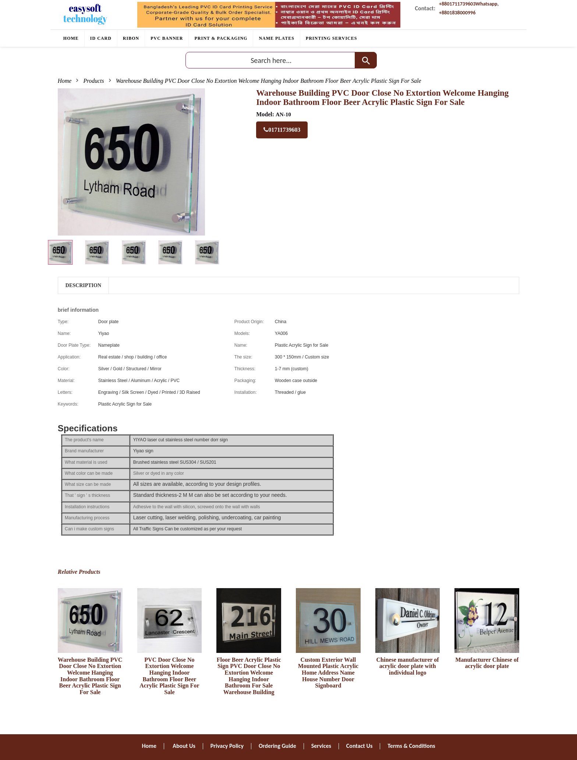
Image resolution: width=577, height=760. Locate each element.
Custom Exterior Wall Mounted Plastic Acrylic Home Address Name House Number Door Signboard (328, 673)
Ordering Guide (277, 745)
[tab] (60, 252)
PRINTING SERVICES (331, 38)
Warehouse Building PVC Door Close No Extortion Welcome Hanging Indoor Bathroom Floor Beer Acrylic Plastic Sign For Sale (90, 676)
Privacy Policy (227, 745)
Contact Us (359, 745)
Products (94, 81)
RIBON (131, 38)
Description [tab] (83, 285)
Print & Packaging (220, 38)
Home (71, 38)
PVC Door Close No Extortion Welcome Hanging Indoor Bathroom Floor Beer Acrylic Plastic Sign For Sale (169, 676)
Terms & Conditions (411, 745)
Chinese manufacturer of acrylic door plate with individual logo (407, 666)
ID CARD (100, 38)
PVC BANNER (167, 38)
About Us (184, 745)
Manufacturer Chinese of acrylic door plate (486, 663)
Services (321, 745)
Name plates (276, 38)
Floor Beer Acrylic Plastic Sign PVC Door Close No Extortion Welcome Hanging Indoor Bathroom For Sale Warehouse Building (249, 676)
